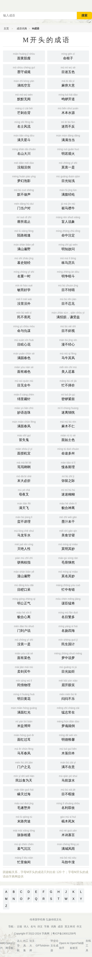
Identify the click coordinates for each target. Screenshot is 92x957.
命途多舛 (68, 451)
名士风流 (24, 124)
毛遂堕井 (24, 805)
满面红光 (24, 710)
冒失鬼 (24, 437)
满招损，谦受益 (68, 314)
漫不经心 (68, 342)
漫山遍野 (24, 573)
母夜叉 (24, 492)
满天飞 (24, 505)
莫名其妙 (68, 573)
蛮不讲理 (24, 519)
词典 (53, 926)
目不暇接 (68, 791)
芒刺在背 (24, 110)
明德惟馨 (68, 737)
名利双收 (68, 805)
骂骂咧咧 (24, 464)
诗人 (26, 926)
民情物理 (24, 682)
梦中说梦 (68, 655)
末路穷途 (24, 819)
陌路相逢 (24, 233)
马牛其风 (68, 355)
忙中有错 (68, 587)
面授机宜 (24, 451)
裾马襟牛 (68, 206)
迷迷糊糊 (68, 492)
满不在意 (68, 764)
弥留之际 (68, 478)
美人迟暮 (68, 369)
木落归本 (68, 751)
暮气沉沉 (24, 846)
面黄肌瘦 (24, 56)
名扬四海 (68, 628)
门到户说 (24, 628)
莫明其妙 (68, 546)
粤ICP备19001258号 (64, 933)
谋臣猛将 (68, 601)
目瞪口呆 (24, 587)
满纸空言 (24, 83)
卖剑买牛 (24, 669)
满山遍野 (24, 246)
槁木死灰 (68, 819)
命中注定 (68, 233)
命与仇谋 (24, 328)
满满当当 (68, 137)
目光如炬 (68, 669)
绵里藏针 (24, 396)
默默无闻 (24, 96)
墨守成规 (24, 69)
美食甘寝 (68, 533)
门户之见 (24, 764)
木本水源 (68, 110)
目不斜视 (68, 328)
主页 (6, 28)
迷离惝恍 (68, 410)
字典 (46, 926)
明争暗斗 (68, 274)
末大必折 (24, 478)
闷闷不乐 (68, 696)
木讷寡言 (68, 832)
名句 (33, 926)
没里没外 (24, 301)
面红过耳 (24, 737)
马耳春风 (24, 751)
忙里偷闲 (24, 859)
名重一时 (24, 274)
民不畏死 (24, 314)
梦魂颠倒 (68, 723)
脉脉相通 (24, 832)
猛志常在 (68, 710)
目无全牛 (24, 383)
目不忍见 (68, 301)
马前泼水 (68, 778)
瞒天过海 (24, 791)
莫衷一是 (68, 165)
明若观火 (68, 151)
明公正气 (24, 601)
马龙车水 (24, 533)
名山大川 (24, 151)
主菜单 (89, 5)
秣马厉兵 (68, 260)
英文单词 (70, 926)
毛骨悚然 (68, 560)
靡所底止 (24, 219)
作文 (79, 926)
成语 (60, 926)
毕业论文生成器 (54, 945)
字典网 (45, 933)
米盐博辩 (24, 723)
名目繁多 (68, 614)
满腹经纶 (68, 192)
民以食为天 (24, 778)
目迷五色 (68, 69)
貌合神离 (68, 505)
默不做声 (24, 192)
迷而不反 (68, 124)
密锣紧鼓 (68, 396)
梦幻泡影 (24, 178)
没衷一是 (24, 642)
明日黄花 (24, 696)
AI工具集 (25, 945)
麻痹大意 (68, 83)
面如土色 (68, 437)
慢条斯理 (68, 464)
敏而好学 (24, 287)
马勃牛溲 (68, 859)
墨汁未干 (68, 519)
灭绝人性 (24, 546)
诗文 (40, 926)
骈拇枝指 (24, 560)
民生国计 (68, 642)
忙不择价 (68, 383)
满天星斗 (24, 137)
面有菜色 (24, 655)
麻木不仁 (68, 424)
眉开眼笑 (68, 682)
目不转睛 (68, 287)
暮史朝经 (24, 260)
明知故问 (68, 246)
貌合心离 (24, 614)
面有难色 (24, 369)
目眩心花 (24, 342)
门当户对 (24, 206)
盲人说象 (68, 219)
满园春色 (24, 355)
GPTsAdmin (42, 945)
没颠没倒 (24, 165)
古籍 (19, 926)
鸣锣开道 (68, 96)
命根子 (68, 56)
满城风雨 (68, 846)
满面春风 (24, 424)
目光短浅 (68, 178)
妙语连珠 (24, 410)
